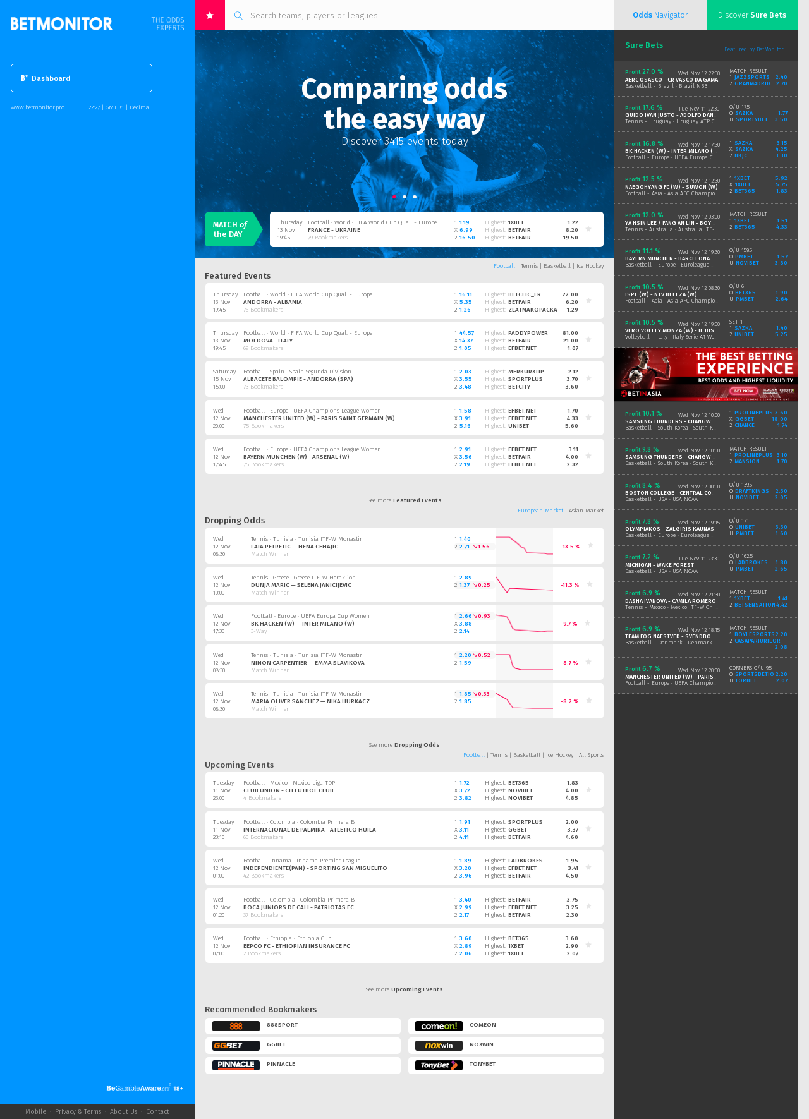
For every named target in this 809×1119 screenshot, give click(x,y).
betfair (519, 230)
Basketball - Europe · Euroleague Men (673, 265)
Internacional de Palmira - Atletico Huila (309, 829)
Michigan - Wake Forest (659, 565)
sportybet (752, 119)
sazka (744, 113)
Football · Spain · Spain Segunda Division (297, 371)
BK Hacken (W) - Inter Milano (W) (673, 151)
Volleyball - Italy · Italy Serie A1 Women (675, 337)
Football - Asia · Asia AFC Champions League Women (693, 193)
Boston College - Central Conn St (676, 493)
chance (744, 425)
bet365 (518, 783)
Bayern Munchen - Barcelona (667, 258)
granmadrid (752, 83)
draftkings (752, 491)
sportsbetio (754, 674)
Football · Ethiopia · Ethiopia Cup (287, 938)
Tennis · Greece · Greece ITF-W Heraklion (303, 577)
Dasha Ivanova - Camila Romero (670, 601)
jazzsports (752, 77)
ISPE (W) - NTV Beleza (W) (661, 294)
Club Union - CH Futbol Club (288, 790)
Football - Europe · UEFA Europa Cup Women (683, 157)
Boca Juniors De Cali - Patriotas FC (298, 907)
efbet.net (522, 348)
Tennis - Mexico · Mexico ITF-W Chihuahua (680, 607)
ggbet (517, 829)
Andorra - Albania (272, 302)
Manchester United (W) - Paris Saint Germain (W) (319, 418)
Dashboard (46, 78)
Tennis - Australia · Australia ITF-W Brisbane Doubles (695, 229)
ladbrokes (525, 860)
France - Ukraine (334, 230)
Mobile (35, 1112)
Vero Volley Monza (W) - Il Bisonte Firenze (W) (694, 330)
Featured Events (238, 275)
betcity (519, 386)
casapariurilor (757, 641)
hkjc (740, 155)
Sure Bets (644, 45)
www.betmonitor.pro (37, 107)
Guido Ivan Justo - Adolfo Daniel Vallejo (685, 115)
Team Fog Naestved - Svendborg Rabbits (684, 636)
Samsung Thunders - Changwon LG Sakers (688, 421)
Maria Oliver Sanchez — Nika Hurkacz (310, 701)
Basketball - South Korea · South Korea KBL (680, 428)
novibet (520, 790)
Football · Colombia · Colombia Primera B (299, 822)
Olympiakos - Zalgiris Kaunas (669, 529)
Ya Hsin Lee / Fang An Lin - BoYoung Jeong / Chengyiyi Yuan (710, 223)
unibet (518, 426)
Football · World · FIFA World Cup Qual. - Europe (372, 222)
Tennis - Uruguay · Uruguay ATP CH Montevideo (686, 121)
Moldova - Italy (268, 340)
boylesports (754, 634)
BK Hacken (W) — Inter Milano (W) (303, 623)
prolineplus (753, 412)
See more (405, 500)
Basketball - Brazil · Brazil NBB (666, 86)
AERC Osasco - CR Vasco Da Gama (671, 79)
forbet (746, 680)
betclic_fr (524, 294)
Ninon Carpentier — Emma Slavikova (308, 663)
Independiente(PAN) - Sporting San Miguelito (315, 868)
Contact (157, 1112)
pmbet (744, 256)
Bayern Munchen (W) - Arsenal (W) (296, 457)
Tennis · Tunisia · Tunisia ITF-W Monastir (306, 539)
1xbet (516, 222)
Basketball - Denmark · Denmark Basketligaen (685, 642)
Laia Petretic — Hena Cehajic (294, 546)
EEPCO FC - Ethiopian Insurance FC (296, 946)
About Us (123, 1112)
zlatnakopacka (532, 309)
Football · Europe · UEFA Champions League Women (312, 410)
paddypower (528, 333)
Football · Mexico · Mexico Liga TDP (289, 783)
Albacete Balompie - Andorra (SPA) (298, 379)
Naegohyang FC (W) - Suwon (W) (671, 187)
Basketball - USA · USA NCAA (661, 499)
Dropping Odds (235, 520)
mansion (747, 461)
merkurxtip (526, 371)
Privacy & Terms (78, 1112)
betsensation (755, 605)
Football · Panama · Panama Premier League (301, 860)
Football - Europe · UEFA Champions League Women (692, 683)
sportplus (525, 379)
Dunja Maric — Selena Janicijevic (301, 585)
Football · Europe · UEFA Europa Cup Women (310, 616)
